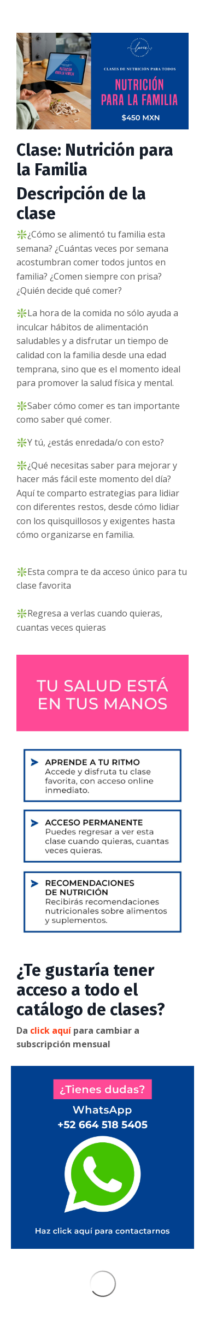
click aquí (50, 1030)
